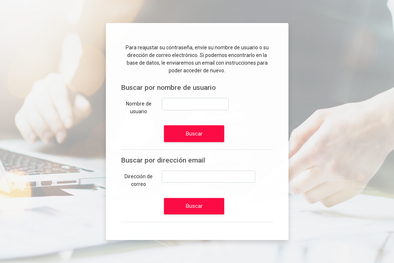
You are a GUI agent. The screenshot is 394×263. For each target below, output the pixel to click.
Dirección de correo (139, 180)
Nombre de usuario (139, 107)
